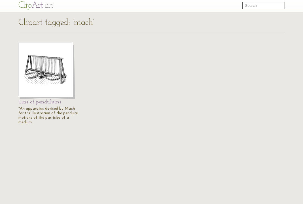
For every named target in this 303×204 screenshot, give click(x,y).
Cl (35, 5)
